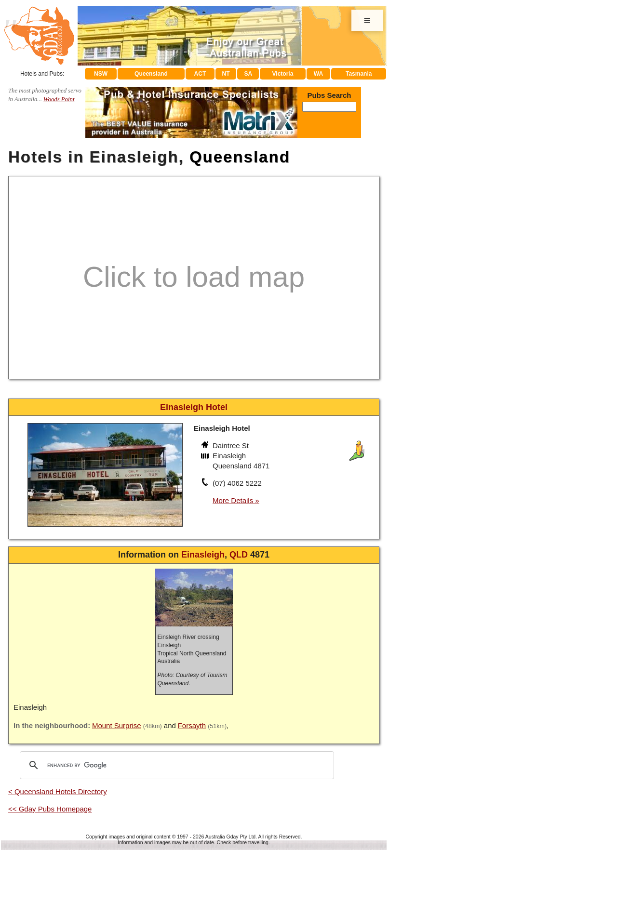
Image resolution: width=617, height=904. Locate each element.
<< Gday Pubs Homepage (50, 809)
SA (248, 73)
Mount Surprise (116, 725)
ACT (200, 73)
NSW (100, 73)
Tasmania (359, 73)
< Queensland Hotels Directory (57, 791)
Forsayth (192, 725)
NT (225, 73)
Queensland (151, 73)
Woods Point (58, 99)
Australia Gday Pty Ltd (230, 836)
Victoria (283, 73)
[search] (175, 765)
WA (318, 73)
